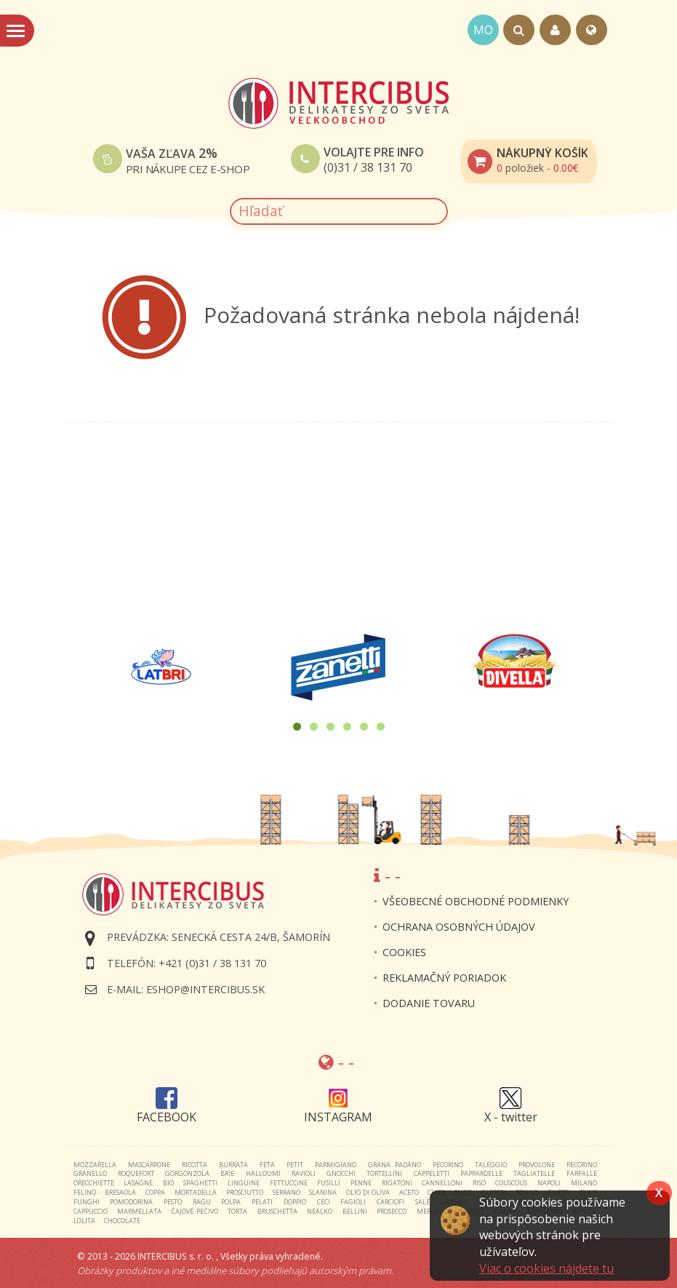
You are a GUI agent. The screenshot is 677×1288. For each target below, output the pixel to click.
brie (227, 1173)
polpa (231, 1201)
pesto (173, 1201)
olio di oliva (368, 1192)
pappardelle (481, 1173)
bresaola (120, 1192)
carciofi (390, 1201)
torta (237, 1211)
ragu (202, 1201)
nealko (319, 1211)
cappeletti (431, 1173)
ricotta (194, 1164)
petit (295, 1164)
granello (90, 1173)
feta (267, 1164)
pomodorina (131, 1201)
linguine (244, 1183)
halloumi (263, 1173)
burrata (233, 1164)
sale (422, 1201)
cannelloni (442, 1183)
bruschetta (277, 1211)
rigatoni (397, 1183)
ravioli (304, 1173)
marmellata (139, 1211)
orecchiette (93, 1183)
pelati (262, 1201)
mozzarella (94, 1164)
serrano (286, 1192)
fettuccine (289, 1183)
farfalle (581, 1173)
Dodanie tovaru (428, 1003)
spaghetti (200, 1183)
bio (168, 1183)
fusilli (328, 1183)
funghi (86, 1201)
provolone (536, 1164)
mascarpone (149, 1164)
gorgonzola (187, 1173)
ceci (323, 1201)
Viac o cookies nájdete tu (546, 1268)
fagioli (353, 1201)
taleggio (491, 1164)
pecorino (448, 1164)
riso (479, 1183)
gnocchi (341, 1173)
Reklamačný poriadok (444, 978)
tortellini (384, 1173)
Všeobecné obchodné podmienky (475, 901)
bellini (354, 1211)
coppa (155, 1192)
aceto (409, 1192)
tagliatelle (534, 1173)
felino (84, 1192)
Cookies (404, 952)
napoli (549, 1183)
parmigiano (335, 1164)
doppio (295, 1201)
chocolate (122, 1220)
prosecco (391, 1211)
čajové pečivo (194, 1211)
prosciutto (244, 1192)
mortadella (196, 1192)
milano (584, 1183)
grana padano (394, 1164)
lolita (84, 1220)
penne (361, 1183)
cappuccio (90, 1211)
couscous (511, 1183)
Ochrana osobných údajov (458, 927)
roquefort (136, 1173)
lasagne (138, 1183)
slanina (323, 1192)
